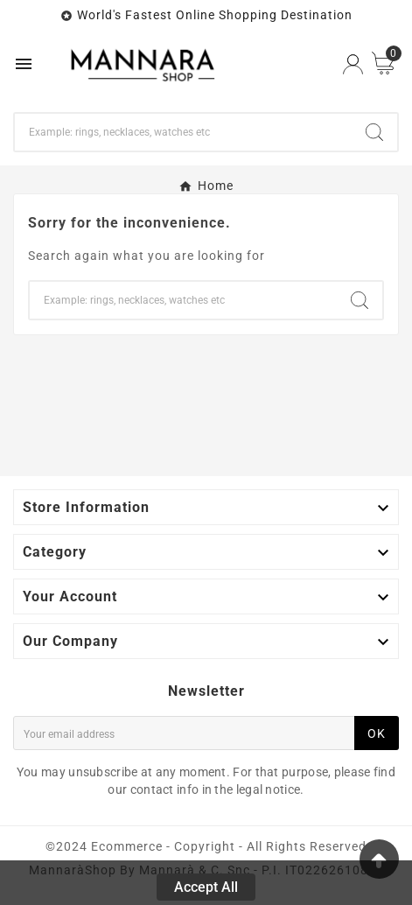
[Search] (183, 132)
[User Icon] (353, 64)
